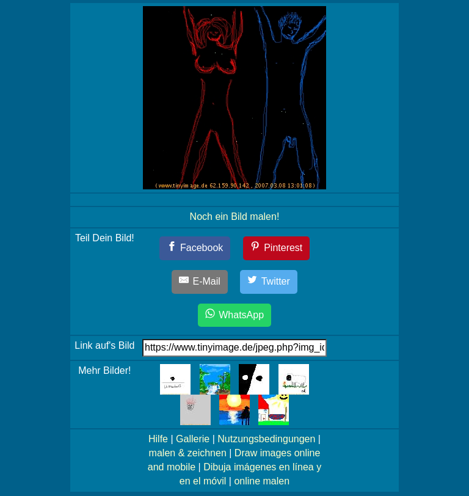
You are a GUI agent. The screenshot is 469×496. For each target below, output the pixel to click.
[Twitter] (268, 282)
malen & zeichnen (188, 453)
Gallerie (192, 439)
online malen (261, 481)
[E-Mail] (200, 282)
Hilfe (158, 439)
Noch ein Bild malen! (235, 216)
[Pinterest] (276, 248)
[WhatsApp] (234, 315)
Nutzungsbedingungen (266, 439)
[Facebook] (195, 248)
